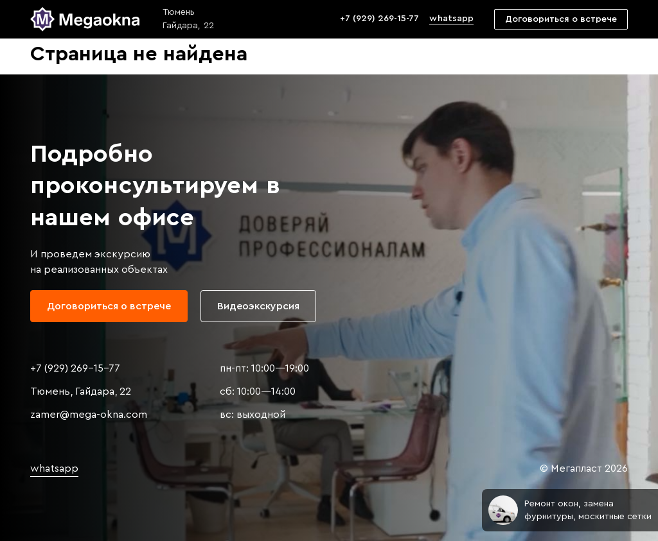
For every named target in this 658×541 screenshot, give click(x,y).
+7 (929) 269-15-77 (379, 18)
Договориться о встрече (561, 19)
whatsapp (451, 18)
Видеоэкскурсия (258, 306)
